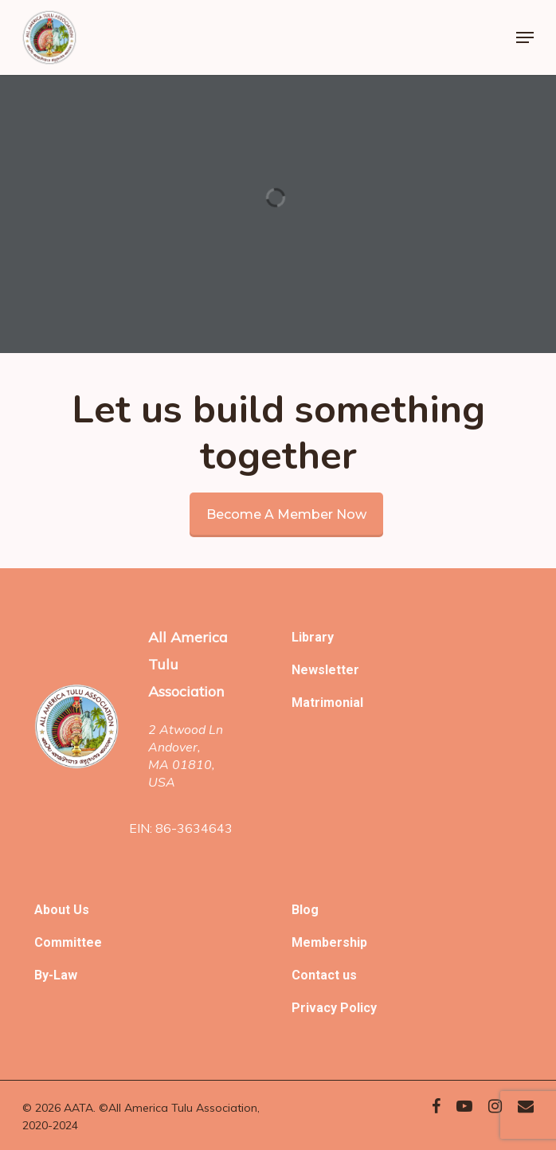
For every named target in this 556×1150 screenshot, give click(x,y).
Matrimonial (327, 702)
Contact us (324, 975)
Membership (329, 942)
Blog (305, 909)
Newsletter (325, 669)
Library (313, 637)
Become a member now (286, 514)
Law (65, 975)
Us (81, 909)
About (53, 909)
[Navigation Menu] (525, 37)
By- (43, 975)
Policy (358, 1007)
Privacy (316, 1007)
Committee (68, 942)
